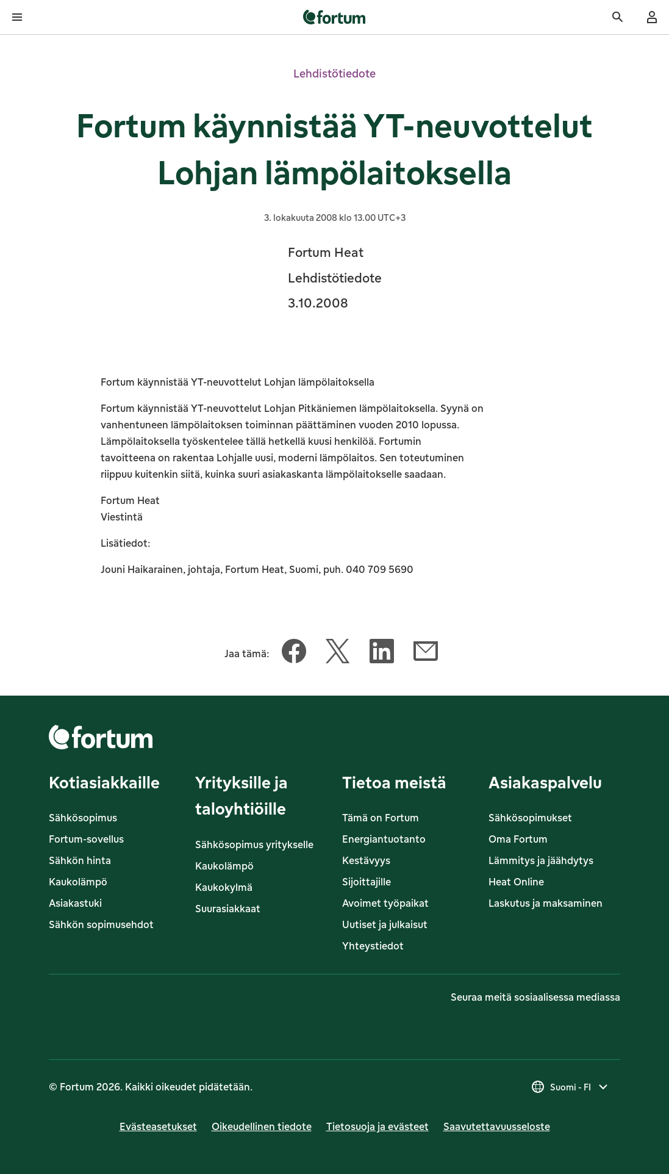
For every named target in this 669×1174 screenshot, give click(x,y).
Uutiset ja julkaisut (385, 924)
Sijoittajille (366, 881)
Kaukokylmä (223, 887)
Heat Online (516, 881)
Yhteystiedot (373, 946)
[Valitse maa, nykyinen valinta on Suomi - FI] (570, 1087)
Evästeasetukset (158, 1126)
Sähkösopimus (83, 817)
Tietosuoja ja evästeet (377, 1126)
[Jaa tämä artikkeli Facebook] (294, 653)
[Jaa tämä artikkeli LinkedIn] (381, 653)
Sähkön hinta (80, 860)
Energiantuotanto (384, 839)
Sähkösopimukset (530, 817)
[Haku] (618, 17)
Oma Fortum (518, 839)
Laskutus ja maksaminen (545, 903)
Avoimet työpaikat (385, 903)
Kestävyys (366, 860)
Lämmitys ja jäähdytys (540, 860)
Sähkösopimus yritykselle (254, 844)
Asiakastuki (75, 903)
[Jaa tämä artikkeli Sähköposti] (425, 653)
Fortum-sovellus (86, 839)
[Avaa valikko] (17, 17)
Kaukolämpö (78, 881)
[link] (334, 17)
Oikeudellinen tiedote (262, 1126)
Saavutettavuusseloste (496, 1126)
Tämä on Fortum (380, 817)
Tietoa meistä (394, 782)
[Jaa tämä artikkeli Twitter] (337, 653)
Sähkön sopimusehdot (101, 924)
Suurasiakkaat (227, 908)
